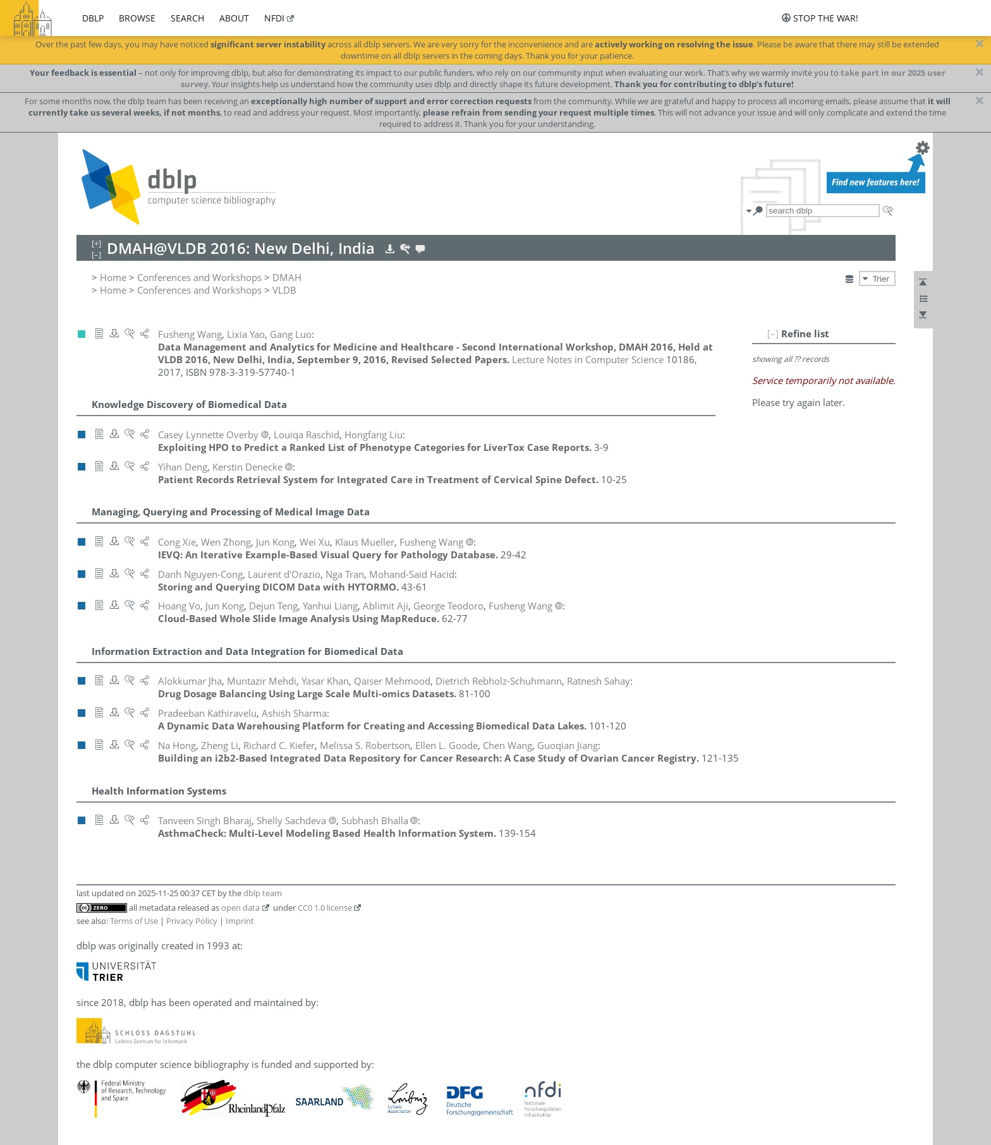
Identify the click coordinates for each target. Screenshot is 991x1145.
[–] (773, 333)
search (187, 18)
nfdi (274, 18)
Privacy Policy (191, 920)
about (234, 18)
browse (137, 18)
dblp (93, 18)
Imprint (240, 920)
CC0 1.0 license (325, 907)
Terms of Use (134, 920)
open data (240, 907)
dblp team (262, 893)
